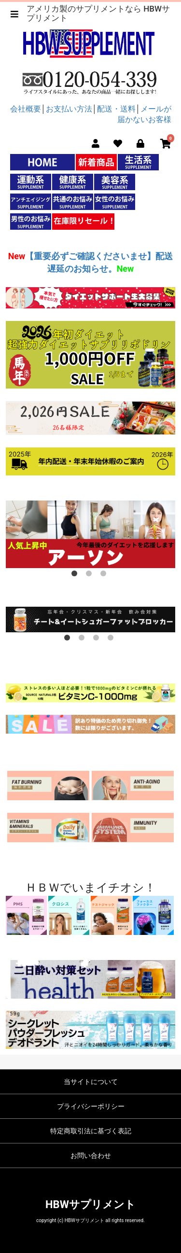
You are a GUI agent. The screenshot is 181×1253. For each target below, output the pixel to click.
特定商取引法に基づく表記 (90, 1131)
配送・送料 (116, 108)
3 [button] (105, 575)
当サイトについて (91, 1082)
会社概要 (25, 108)
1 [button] (76, 575)
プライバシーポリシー (91, 1106)
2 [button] (91, 575)
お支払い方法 (69, 108)
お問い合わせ (90, 1155)
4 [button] (112, 639)
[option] (90, 534)
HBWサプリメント (90, 1204)
